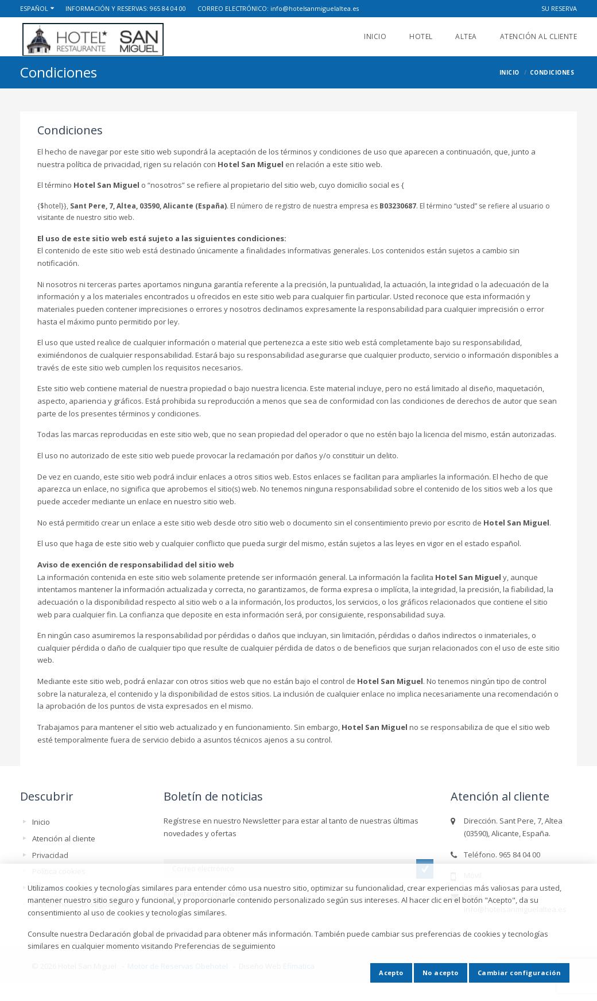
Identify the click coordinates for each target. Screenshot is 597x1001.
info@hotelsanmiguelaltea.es (314, 8)
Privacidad (50, 855)
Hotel (420, 36)
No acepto (440, 972)
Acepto (391, 972)
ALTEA (465, 36)
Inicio (375, 36)
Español (34, 8)
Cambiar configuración (519, 972)
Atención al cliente (538, 36)
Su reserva (559, 8)
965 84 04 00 (168, 8)
